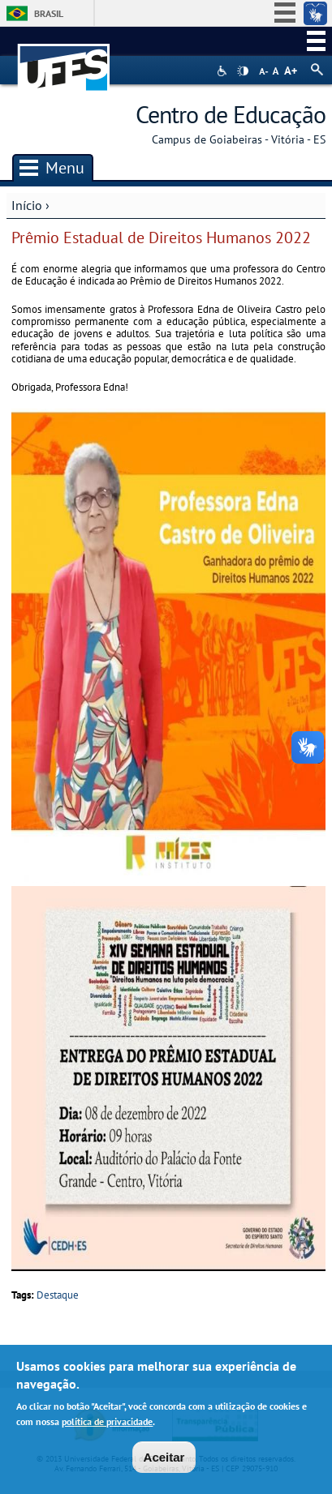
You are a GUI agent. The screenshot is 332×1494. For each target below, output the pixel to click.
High (242, 71)
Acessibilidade (224, 71)
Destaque (58, 1295)
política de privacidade (107, 1424)
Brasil (48, 13)
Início (26, 205)
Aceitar (164, 1459)
